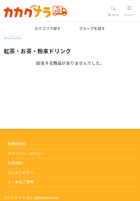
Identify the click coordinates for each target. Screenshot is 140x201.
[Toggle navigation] (113, 11)
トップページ (12, 37)
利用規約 (14, 163)
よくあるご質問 (20, 182)
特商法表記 (16, 144)
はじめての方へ (20, 172)
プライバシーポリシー (26, 153)
